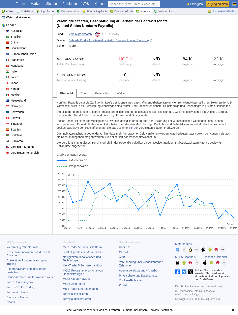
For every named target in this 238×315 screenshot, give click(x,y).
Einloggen (196, 4)
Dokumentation (68, 11)
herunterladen (80, 288)
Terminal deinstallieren (77, 298)
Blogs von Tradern (18, 297)
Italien (12, 77)
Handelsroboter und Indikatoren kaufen (31, 277)
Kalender (143, 11)
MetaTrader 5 (183, 244)
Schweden (15, 112)
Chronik (124, 252)
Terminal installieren (75, 293)
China (12, 42)
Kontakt (123, 285)
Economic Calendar (215, 257)
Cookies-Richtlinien (131, 280)
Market (35, 3)
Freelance (70, 3)
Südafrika (14, 135)
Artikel (7, 11)
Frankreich (15, 59)
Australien (14, 30)
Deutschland (16, 48)
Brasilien (14, 36)
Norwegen (15, 106)
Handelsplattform (82, 247)
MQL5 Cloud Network (76, 278)
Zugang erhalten (217, 4)
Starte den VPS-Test (222, 11)
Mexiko (13, 94)
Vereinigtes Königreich (22, 152)
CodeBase (25, 11)
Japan (12, 83)
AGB (122, 257)
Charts (11, 302)
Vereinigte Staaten (20, 146)
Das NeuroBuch (121, 11)
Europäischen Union (21, 54)
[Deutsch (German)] (234, 2)
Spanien (13, 129)
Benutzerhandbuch (83, 265)
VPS (86, 3)
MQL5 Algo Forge (74, 283)
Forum (20, 3)
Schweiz (13, 117)
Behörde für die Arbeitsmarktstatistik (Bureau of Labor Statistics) (109, 40)
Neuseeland (16, 100)
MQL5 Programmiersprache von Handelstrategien (83, 272)
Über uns (124, 247)
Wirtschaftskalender (16, 17)
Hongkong (15, 65)
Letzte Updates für (83, 252)
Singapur (14, 123)
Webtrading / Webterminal (23, 247)
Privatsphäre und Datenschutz (138, 275)
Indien (12, 71)
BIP (130, 127)
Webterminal (163, 11)
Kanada (13, 88)
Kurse (99, 3)
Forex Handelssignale (20, 282)
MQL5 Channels (185, 257)
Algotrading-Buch (94, 11)
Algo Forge (45, 11)
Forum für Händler (18, 292)
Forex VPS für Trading (21, 287)
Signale (51, 3)
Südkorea (14, 141)
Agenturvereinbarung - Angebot (138, 270)
